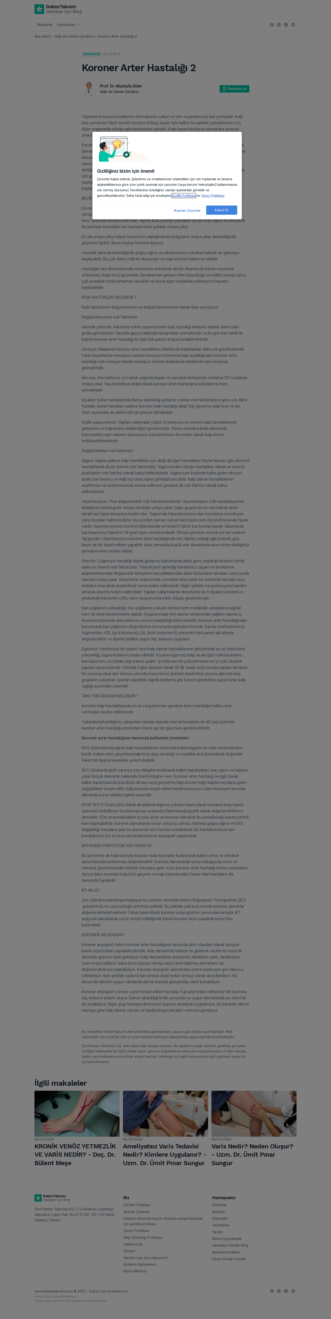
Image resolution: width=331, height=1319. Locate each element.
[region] (167, 175)
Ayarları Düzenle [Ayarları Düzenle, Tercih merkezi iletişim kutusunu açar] (187, 211)
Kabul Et (221, 210)
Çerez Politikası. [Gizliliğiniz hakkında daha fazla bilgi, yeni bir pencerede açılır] (213, 196)
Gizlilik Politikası (184, 196)
